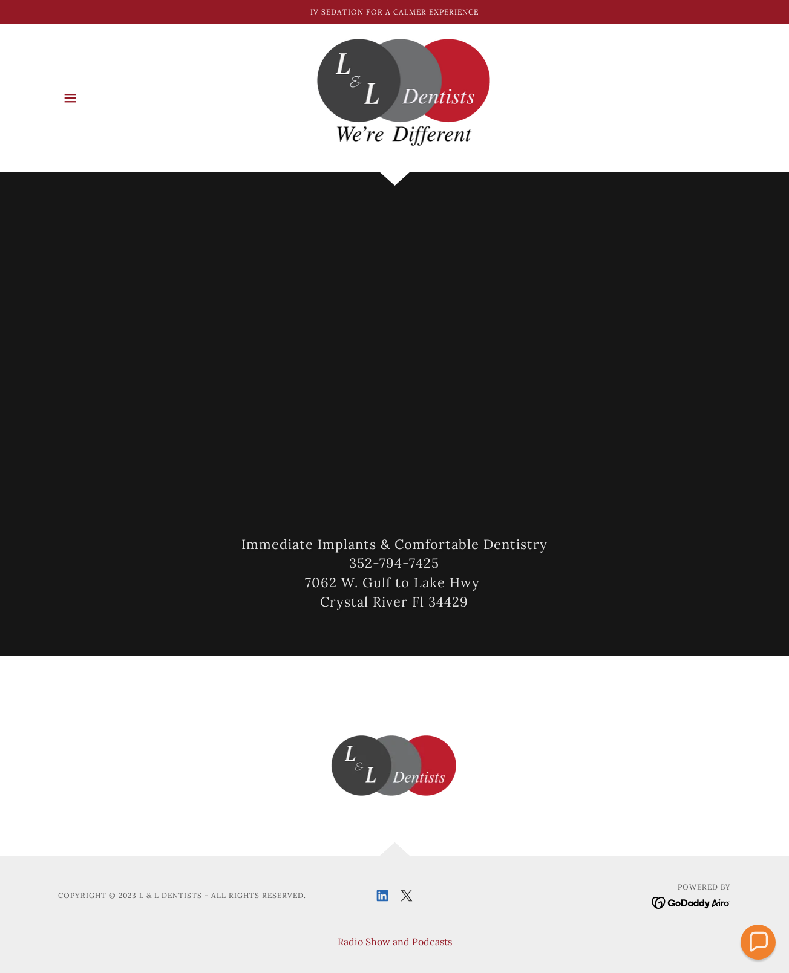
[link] (395, 97)
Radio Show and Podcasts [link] (395, 942)
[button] (70, 98)
